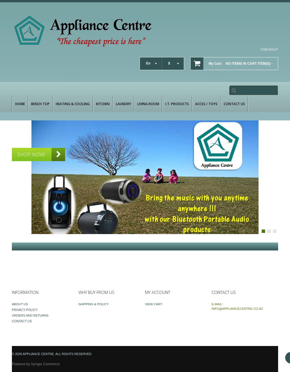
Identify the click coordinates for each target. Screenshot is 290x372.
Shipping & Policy (93, 304)
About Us (20, 304)
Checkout (269, 49)
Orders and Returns (30, 315)
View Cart (153, 304)
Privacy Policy (25, 310)
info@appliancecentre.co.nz (237, 308)
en (148, 63)
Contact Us (22, 321)
